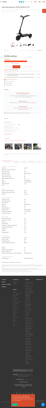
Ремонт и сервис (6, 284)
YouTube (26, 393)
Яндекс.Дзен (32, 393)
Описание (16, 161)
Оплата (39, 161)
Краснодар (15, 295)
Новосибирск (15, 303)
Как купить (31, 161)
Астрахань (15, 308)
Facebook (17, 393)
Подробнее (33, 102)
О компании (15, 281)
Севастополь (15, 307)
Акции (3, 281)
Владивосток (15, 312)
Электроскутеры (28, 288)
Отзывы (24, 161)
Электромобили (28, 310)
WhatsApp (29, 393)
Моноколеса (27, 306)
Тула (14, 323)
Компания (15, 279)
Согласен (15, 404)
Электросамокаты (28, 281)
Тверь (14, 322)
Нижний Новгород (16, 302)
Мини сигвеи (28, 302)
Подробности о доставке (23, 109)
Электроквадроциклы (29, 291)
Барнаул (14, 310)
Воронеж (15, 313)
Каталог (4, 279)
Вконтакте (14, 393)
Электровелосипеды (29, 283)
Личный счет (39, 279)
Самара (14, 305)
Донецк (14, 315)
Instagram (20, 393)
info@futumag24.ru (23, 381)
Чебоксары (15, 325)
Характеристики (6, 161)
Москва (14, 291)
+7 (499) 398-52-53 (19, 379)
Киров (14, 318)
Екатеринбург (16, 298)
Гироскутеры (27, 300)
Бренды (4, 286)
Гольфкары (27, 313)
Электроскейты (28, 321)
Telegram (23, 393)
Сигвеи (26, 315)
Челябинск (15, 300)
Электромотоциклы (29, 293)
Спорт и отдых (28, 336)
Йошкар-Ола (15, 317)
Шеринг (26, 360)
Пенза (14, 320)
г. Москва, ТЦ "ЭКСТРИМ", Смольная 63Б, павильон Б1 (15, 140)
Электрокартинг (28, 308)
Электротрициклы (29, 289)
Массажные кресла (29, 323)
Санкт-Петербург (16, 293)
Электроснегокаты (29, 319)
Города (15, 289)
